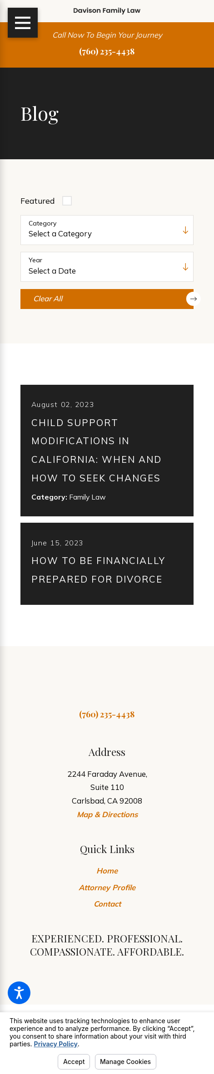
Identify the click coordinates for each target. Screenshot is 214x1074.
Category (42, 223)
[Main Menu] (23, 23)
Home (107, 875)
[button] (19, 992)
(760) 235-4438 (107, 51)
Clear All (113, 299)
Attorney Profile (107, 892)
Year (35, 260)
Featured (37, 201)
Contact (107, 908)
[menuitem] (107, 876)
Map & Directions (107, 819)
